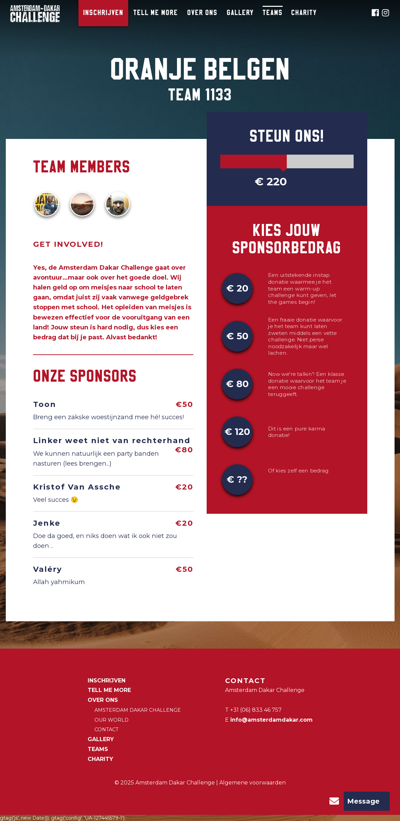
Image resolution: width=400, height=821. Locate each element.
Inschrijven (103, 13)
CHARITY (304, 13)
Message (352, 801)
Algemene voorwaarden (252, 782)
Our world (111, 720)
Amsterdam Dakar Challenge (137, 710)
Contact (106, 729)
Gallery (240, 13)
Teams (273, 13)
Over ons (202, 13)
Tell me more (155, 13)
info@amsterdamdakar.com (271, 720)
